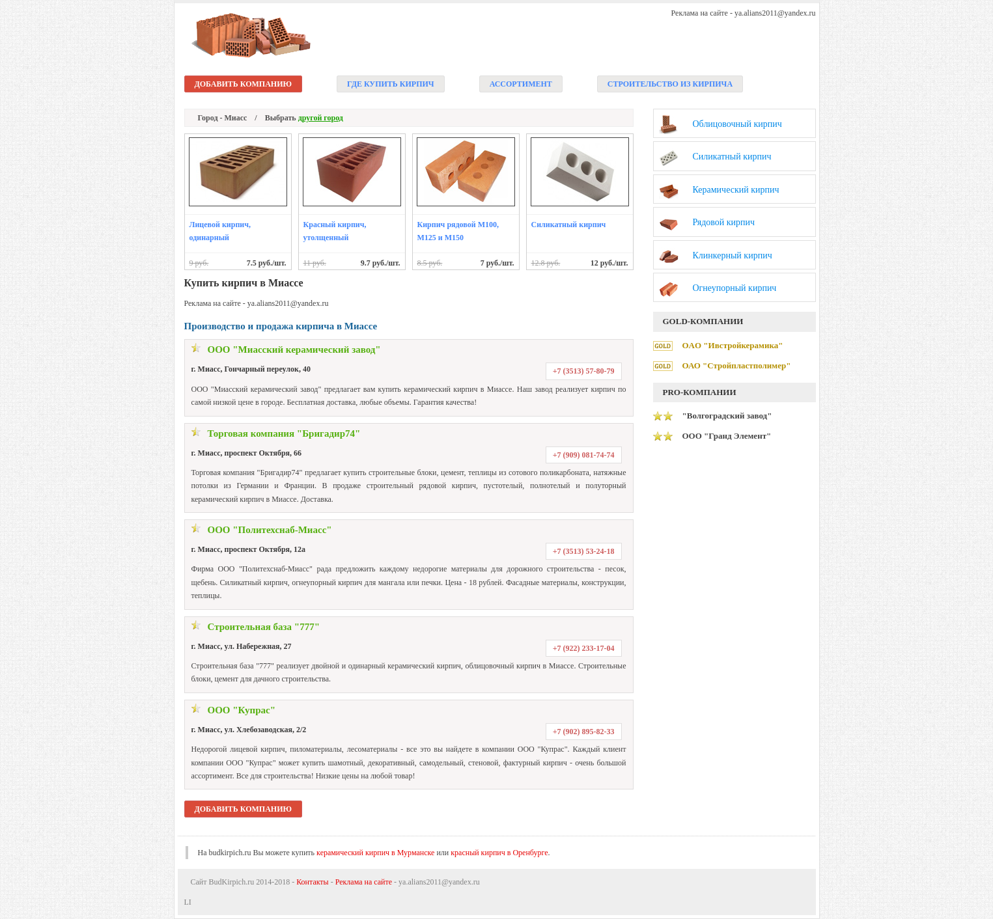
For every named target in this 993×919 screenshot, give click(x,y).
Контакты (312, 881)
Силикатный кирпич (568, 224)
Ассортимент (521, 84)
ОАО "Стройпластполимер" (736, 365)
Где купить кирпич (390, 84)
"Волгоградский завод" (727, 415)
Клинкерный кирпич (732, 255)
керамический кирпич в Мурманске (375, 852)
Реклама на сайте (363, 881)
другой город (320, 117)
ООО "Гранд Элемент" (727, 436)
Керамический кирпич (736, 190)
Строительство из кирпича (670, 84)
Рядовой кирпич (724, 222)
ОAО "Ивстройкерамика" (732, 345)
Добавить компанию (243, 84)
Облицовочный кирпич (737, 124)
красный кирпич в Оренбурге (499, 852)
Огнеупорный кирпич (735, 288)
